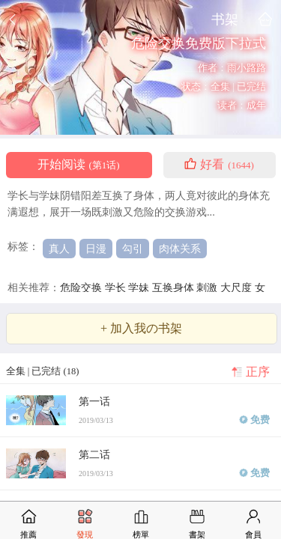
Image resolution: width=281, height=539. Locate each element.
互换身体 (174, 287)
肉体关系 (180, 249)
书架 (224, 19)
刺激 (208, 287)
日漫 (95, 249)
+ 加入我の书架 (141, 328)
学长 (117, 287)
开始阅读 (78, 164)
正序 (258, 372)
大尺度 (237, 287)
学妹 (140, 287)
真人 (59, 249)
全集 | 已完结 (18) (42, 371)
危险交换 (82, 287)
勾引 (132, 249)
